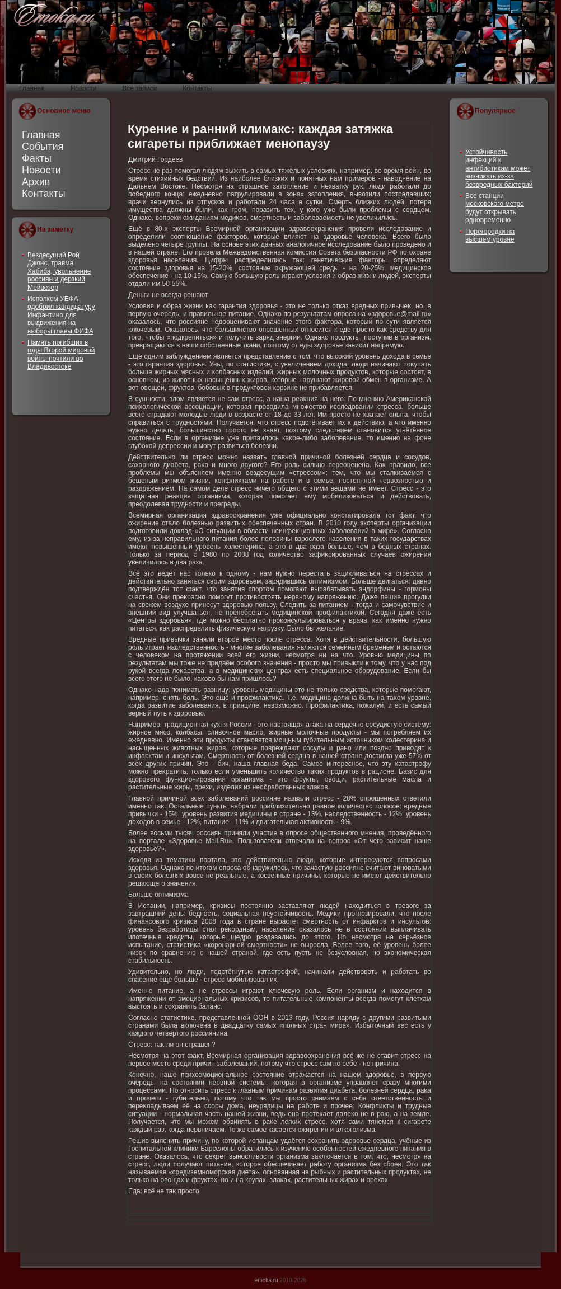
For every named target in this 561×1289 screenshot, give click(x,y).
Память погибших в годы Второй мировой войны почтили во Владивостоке (61, 354)
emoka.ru (266, 1280)
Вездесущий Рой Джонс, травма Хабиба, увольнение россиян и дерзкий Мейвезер (59, 271)
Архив (36, 181)
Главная (41, 134)
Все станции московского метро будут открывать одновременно (494, 208)
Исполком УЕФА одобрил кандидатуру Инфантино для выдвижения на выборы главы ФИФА (61, 315)
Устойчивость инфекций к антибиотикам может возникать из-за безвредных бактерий (498, 168)
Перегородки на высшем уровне (490, 235)
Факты (37, 158)
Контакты (44, 193)
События (42, 146)
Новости (41, 170)
